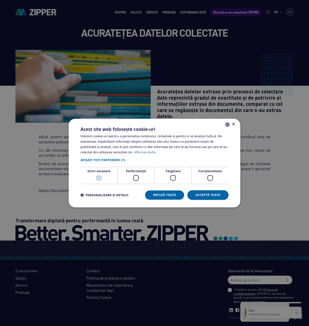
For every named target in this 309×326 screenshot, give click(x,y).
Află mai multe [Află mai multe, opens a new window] (145, 152)
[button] (154, 160)
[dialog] (154, 163)
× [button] (233, 124)
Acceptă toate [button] (207, 195)
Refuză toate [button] (164, 195)
